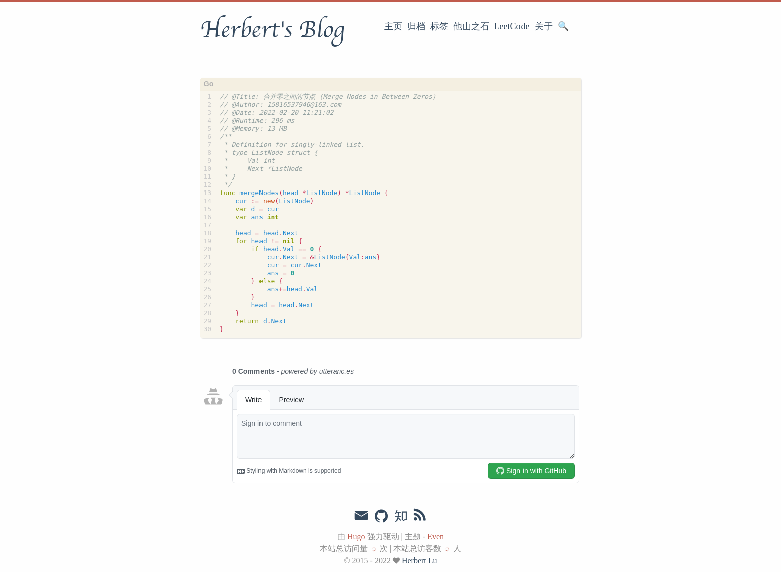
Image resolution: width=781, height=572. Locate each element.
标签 (439, 26)
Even (435, 536)
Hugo (356, 536)
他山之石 (471, 26)
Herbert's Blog (272, 30)
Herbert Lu (419, 560)
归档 (416, 26)
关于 (544, 26)
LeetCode (512, 26)
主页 (393, 26)
